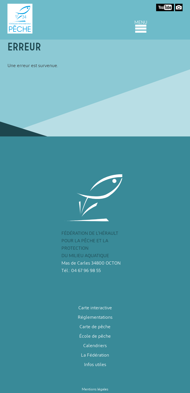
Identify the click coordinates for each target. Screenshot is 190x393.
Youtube (165, 7)
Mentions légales (95, 389)
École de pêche (95, 336)
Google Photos (179, 7)
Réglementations (95, 317)
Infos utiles (95, 364)
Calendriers (95, 345)
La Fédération (95, 355)
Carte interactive (95, 307)
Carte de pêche (95, 326)
